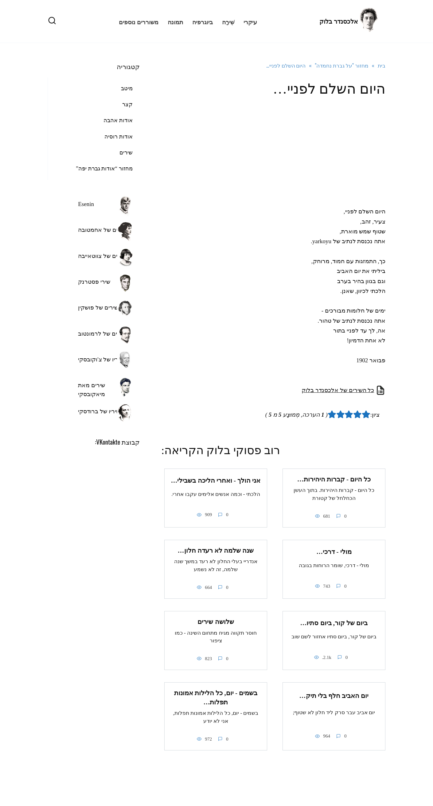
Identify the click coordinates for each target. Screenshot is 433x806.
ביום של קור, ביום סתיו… (334, 623)
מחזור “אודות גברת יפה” (104, 168)
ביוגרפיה (202, 21)
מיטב (127, 88)
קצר (127, 104)
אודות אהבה (118, 120)
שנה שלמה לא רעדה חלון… (216, 550)
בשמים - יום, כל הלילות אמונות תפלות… (215, 698)
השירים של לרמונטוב (103, 333)
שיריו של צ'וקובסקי (100, 359)
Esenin (86, 204)
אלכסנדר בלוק (338, 21)
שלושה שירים (215, 621)
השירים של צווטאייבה (104, 256)
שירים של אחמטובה (102, 230)
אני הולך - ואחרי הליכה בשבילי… (216, 480)
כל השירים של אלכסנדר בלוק (338, 390)
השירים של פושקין (100, 307)
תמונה (175, 21)
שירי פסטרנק (94, 281)
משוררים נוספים (138, 21)
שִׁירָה (228, 21)
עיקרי (250, 21)
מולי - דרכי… (333, 551)
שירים (126, 153)
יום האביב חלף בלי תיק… (334, 696)
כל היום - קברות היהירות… (334, 479)
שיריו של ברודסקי (99, 411)
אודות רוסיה (118, 137)
